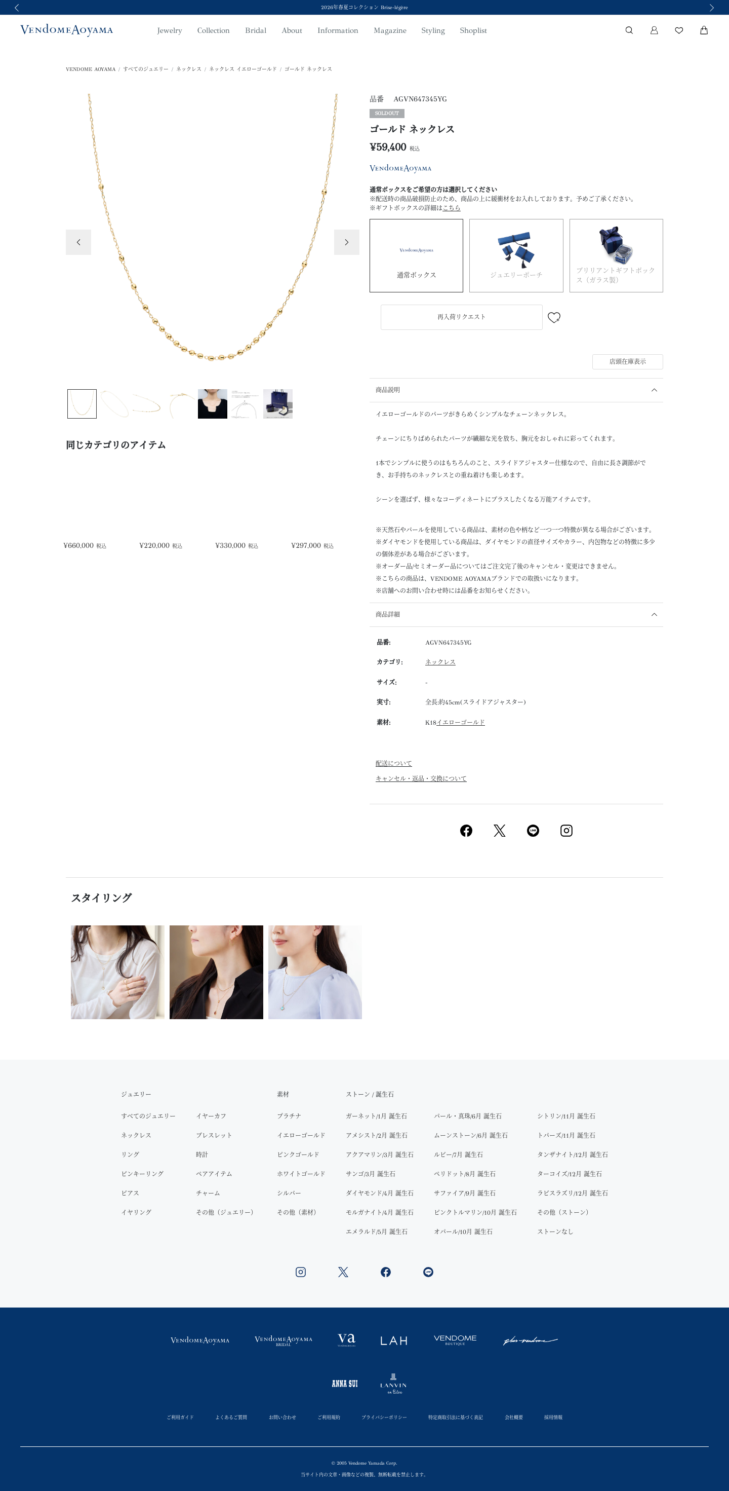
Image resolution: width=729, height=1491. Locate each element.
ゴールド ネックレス (308, 69)
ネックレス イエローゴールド (243, 69)
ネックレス (188, 69)
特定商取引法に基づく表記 (455, 1417)
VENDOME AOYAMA (90, 69)
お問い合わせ (282, 1417)
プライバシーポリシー (384, 1417)
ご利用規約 (328, 1417)
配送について (394, 763)
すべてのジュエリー (146, 69)
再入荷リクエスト (461, 317)
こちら (451, 208)
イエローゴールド (460, 722)
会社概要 (514, 1417)
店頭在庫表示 (628, 361)
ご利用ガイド (180, 1417)
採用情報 (553, 1417)
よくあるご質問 (231, 1417)
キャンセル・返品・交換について (421, 778)
